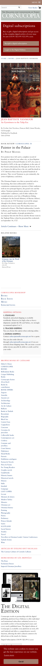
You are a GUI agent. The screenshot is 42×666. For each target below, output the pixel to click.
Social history (6, 529)
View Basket (32, 8)
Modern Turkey (6, 499)
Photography (5, 513)
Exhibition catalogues (9, 459)
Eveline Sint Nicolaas (25, 548)
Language (4, 489)
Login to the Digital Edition (15, 50)
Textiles (3, 532)
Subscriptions (8, 305)
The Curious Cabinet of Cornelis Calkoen (16, 552)
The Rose (4, 561)
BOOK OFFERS (7, 390)
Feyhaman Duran (7, 564)
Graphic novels (6, 470)
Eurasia (3, 456)
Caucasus (4, 427)
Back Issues (7, 298)
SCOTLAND (6, 526)
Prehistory (4, 518)
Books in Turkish (7, 411)
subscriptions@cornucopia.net (20, 336)
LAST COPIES (6, 491)
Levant (3, 494)
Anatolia (4, 395)
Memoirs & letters (7, 497)
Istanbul (4, 486)
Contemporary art (7, 438)
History (4, 481)
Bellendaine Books (7, 372)
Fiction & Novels (7, 462)
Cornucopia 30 (24, 144)
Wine (3, 542)
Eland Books (5, 454)
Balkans (4, 408)
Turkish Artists (6, 540)
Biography (5, 417)
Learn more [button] (9, 655)
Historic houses (6, 475)
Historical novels (7, 478)
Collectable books (7, 435)
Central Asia (5, 422)
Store (3, 58)
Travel (3, 534)
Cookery (4, 440)
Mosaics (4, 502)
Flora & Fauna (6, 465)
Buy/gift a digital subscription (16, 43)
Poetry (3, 516)
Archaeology (5, 400)
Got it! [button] (21, 662)
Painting (4, 510)
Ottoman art (5, 505)
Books (11, 58)
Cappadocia (5, 425)
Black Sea (4, 419)
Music (4, 301)
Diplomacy (5, 451)
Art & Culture (6, 406)
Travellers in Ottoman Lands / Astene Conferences (19, 537)
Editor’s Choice (6, 364)
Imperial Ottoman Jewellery (11, 566)
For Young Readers (8, 467)
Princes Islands (6, 521)
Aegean (3, 392)
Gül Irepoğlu (25, 558)
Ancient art (5, 398)
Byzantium (5, 414)
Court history (6, 448)
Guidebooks (5, 473)
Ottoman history (7, 507)
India (3, 483)
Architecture (5, 403)
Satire (3, 524)
